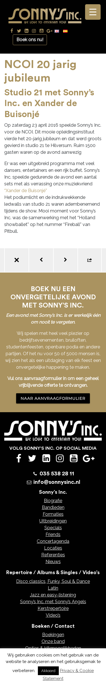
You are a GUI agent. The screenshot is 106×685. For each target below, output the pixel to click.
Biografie (53, 500)
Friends (53, 534)
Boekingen (53, 634)
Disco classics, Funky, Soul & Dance (53, 581)
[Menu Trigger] (93, 12)
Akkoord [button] (48, 671)
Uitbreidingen (53, 521)
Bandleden (53, 507)
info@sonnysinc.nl (56, 482)
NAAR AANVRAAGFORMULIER (53, 398)
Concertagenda (53, 541)
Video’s (53, 615)
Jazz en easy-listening (53, 595)
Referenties (53, 554)
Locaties (53, 548)
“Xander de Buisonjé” (25, 190)
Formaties (53, 514)
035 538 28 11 (57, 474)
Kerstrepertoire (53, 608)
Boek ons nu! (29, 39)
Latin (53, 588)
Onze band (53, 641)
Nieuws (53, 561)
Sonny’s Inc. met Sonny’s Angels (53, 601)
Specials (53, 527)
